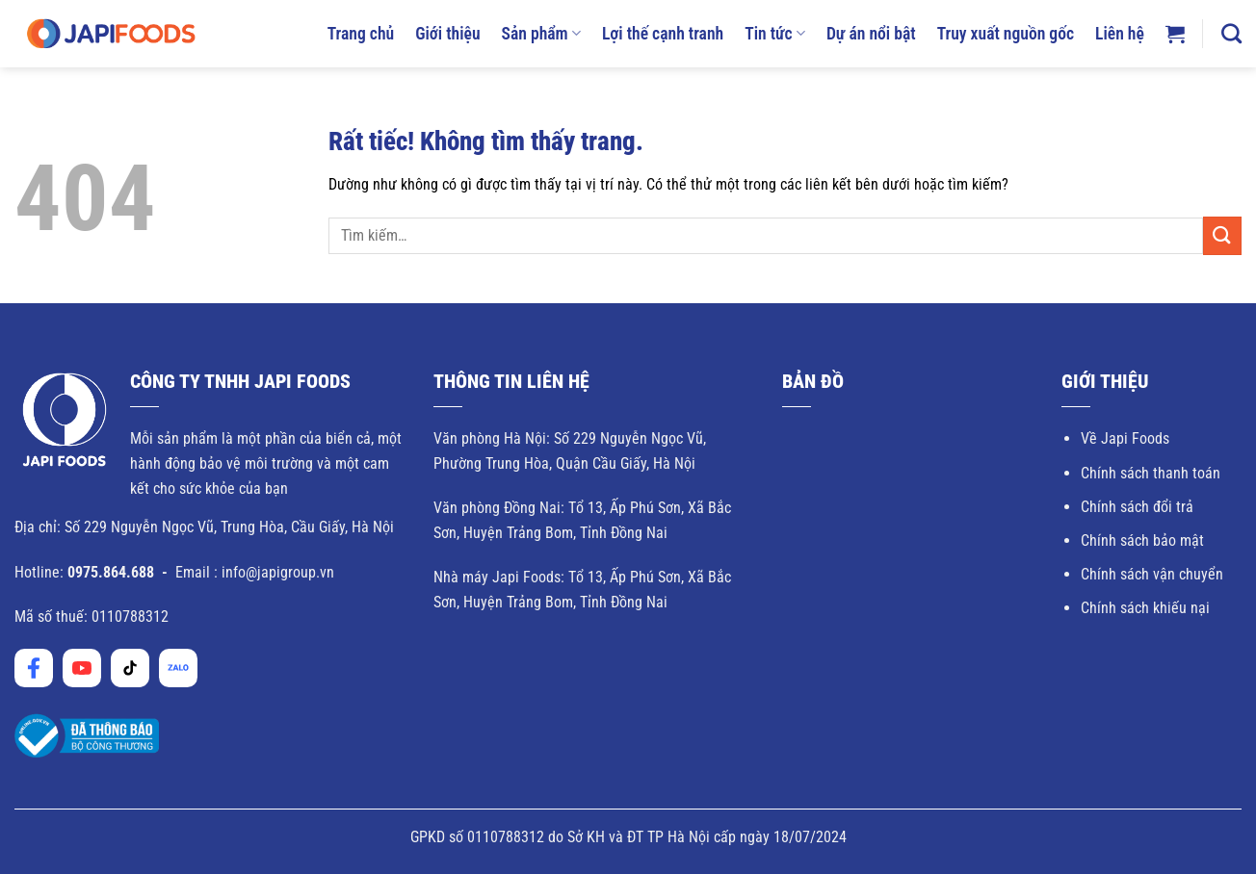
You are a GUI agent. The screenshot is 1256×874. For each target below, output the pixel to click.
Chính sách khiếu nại (1145, 608)
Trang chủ (360, 33)
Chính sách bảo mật (1142, 540)
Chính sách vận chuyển (1152, 574)
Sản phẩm (541, 33)
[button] (1175, 34)
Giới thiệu (447, 33)
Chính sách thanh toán (1150, 473)
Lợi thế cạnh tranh (662, 33)
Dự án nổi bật (871, 33)
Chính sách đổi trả (1137, 507)
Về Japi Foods (1125, 438)
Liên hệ (1119, 33)
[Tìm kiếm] (1231, 33)
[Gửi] (1222, 235)
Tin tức (775, 33)
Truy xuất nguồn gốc (1005, 33)
